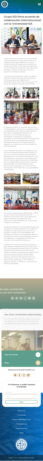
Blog (8, 363)
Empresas (21, 415)
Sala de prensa (12, 355)
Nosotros (21, 411)
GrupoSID (16, 457)
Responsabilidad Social (21, 420)
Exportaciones (21, 428)
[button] (39, 4)
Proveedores (21, 424)
